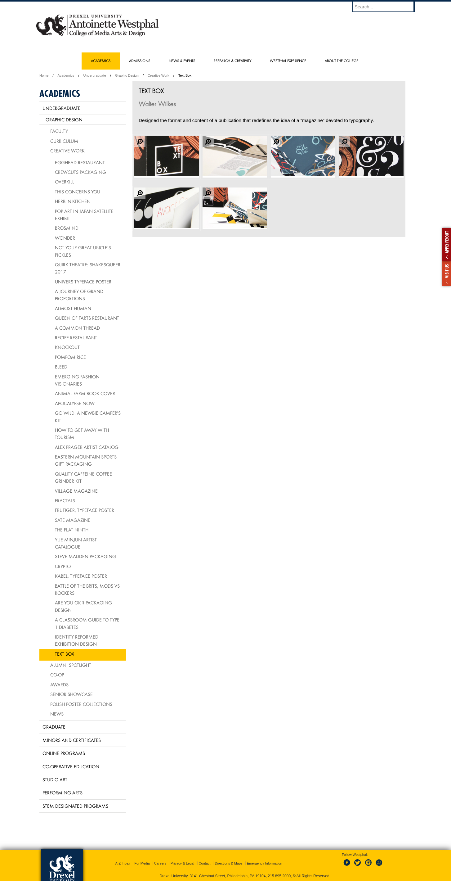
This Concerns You (77, 191)
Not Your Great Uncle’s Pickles (83, 251)
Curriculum (64, 141)
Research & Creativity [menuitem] (232, 60)
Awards (59, 684)
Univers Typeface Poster (83, 281)
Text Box (64, 654)
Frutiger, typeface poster (84, 510)
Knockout (67, 347)
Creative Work (158, 75)
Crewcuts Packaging (80, 172)
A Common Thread (77, 328)
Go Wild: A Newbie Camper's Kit (88, 416)
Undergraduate (94, 75)
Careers (160, 863)
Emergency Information (264, 863)
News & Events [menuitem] (182, 60)
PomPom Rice (70, 357)
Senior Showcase (71, 694)
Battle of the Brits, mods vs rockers (87, 589)
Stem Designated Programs (75, 806)
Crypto (63, 566)
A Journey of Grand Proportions (79, 294)
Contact (205, 863)
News (57, 714)
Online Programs (63, 753)
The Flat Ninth (71, 529)
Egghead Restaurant (80, 162)
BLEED (61, 367)
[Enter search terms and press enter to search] (386, 6)
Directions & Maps (228, 863)
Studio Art (54, 779)
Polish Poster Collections (81, 704)
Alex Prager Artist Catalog (86, 447)
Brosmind (66, 228)
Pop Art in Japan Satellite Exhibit (84, 214)
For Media (142, 863)
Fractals (65, 500)
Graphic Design (127, 75)
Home (43, 75)
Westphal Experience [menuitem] (288, 60)
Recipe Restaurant (76, 337)
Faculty (59, 131)
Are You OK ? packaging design (83, 606)
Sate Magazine (72, 520)
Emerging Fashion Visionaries (77, 380)
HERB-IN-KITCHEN (73, 201)
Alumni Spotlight (70, 665)
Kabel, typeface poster (81, 576)
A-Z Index (122, 863)
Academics (66, 75)
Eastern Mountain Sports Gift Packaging (86, 460)
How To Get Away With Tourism (82, 433)
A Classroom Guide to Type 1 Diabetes (87, 623)
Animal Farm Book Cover (85, 393)
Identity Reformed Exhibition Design (76, 640)
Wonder (65, 238)
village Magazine (76, 491)
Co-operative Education (70, 766)
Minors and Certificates (71, 740)
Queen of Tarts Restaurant (87, 318)
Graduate (53, 727)
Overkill (64, 181)
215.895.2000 (279, 876)
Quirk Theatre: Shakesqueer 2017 (87, 268)
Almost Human (73, 308)
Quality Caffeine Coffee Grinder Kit (83, 477)
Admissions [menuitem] (139, 60)
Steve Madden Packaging (85, 556)
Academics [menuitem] (100, 60)
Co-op (57, 674)
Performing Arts (62, 792)
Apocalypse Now (75, 403)
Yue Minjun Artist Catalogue (76, 543)
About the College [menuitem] (341, 60)
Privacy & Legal (182, 863)
